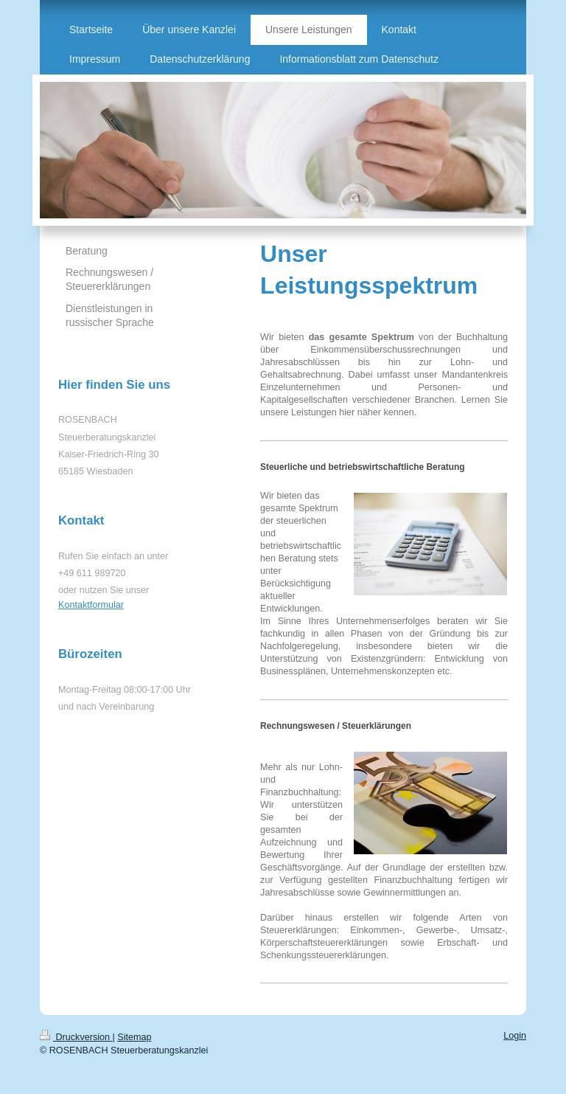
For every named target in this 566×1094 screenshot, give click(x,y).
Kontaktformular (91, 605)
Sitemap (134, 1037)
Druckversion (76, 1037)
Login (514, 1036)
